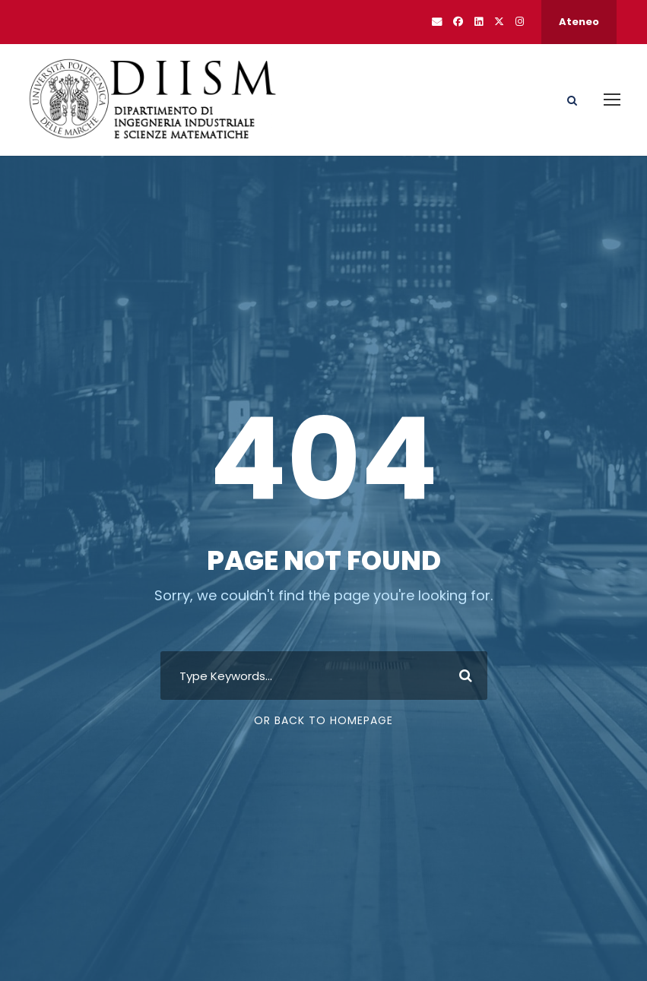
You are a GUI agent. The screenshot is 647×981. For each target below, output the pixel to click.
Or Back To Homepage (323, 720)
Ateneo (579, 21)
